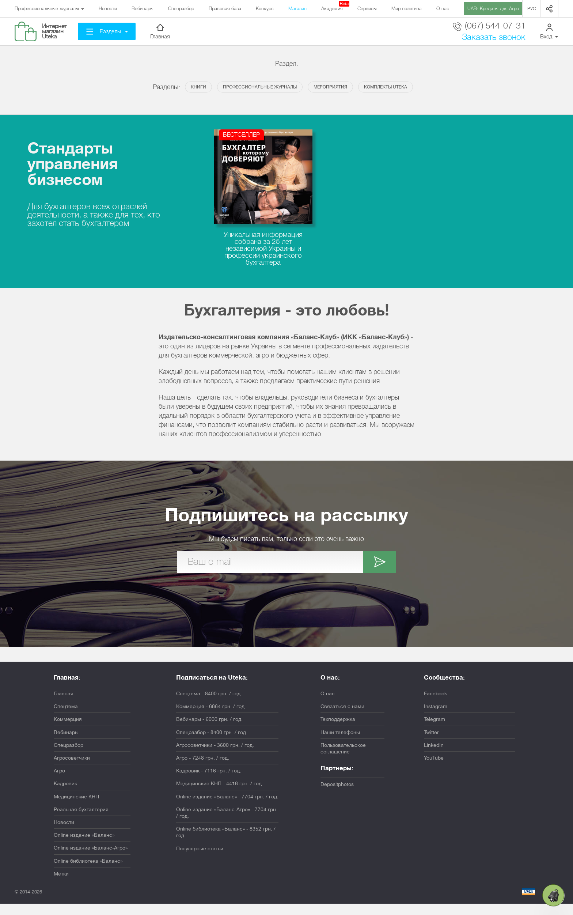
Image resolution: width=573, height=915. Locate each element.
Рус (531, 8)
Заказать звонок (493, 37)
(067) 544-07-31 (489, 26)
